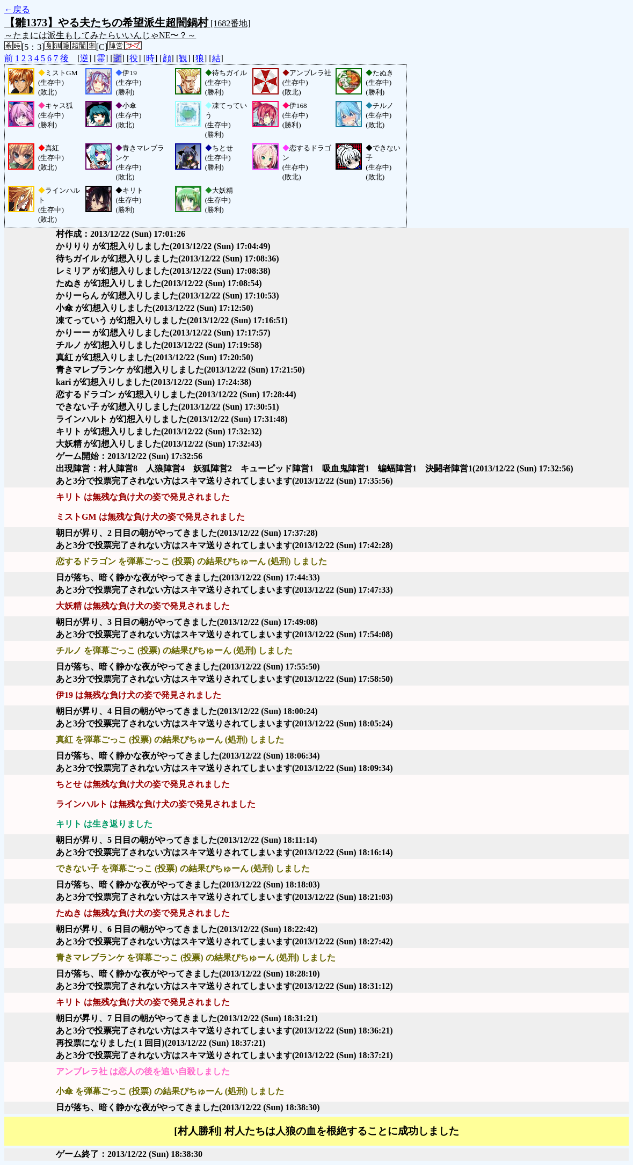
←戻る (17, 9)
